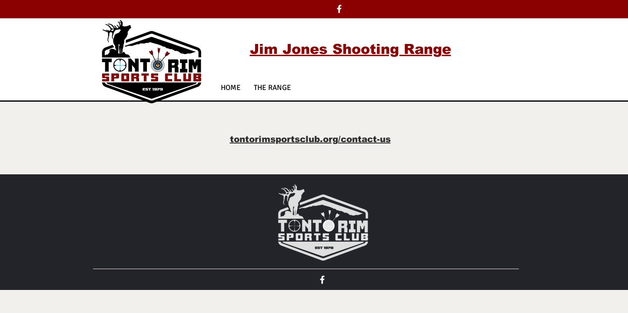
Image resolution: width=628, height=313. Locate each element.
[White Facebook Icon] (339, 8)
